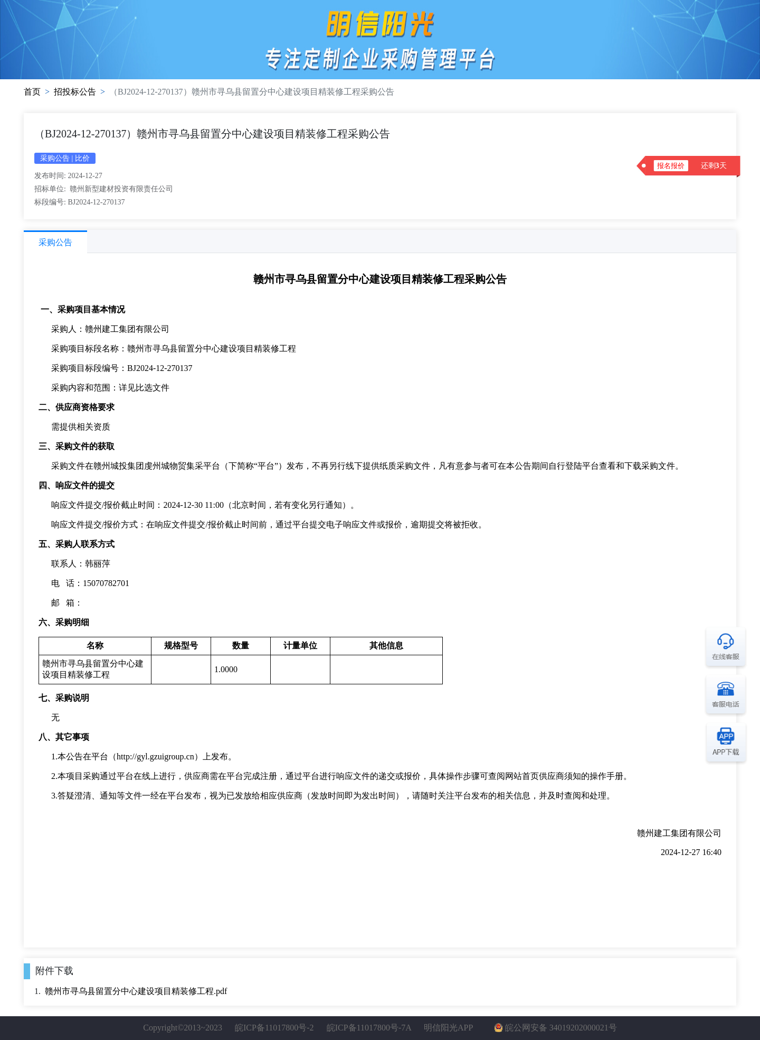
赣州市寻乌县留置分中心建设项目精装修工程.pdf (136, 991)
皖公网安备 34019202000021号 (561, 1027)
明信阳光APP (448, 1027)
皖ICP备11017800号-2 (274, 1027)
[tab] (55, 241)
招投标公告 (75, 91)
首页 (32, 91)
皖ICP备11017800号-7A (369, 1027)
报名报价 (671, 166)
